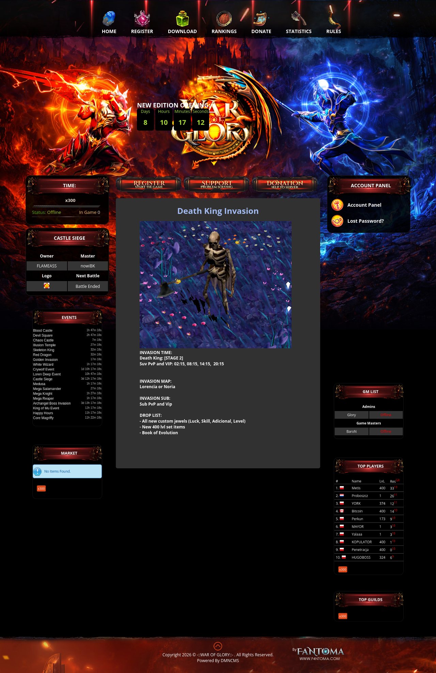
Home (109, 22)
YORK (362, 509)
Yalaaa (362, 525)
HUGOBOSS (365, 537)
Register (142, 22)
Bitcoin (363, 513)
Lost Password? (357, 221)
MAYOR (363, 521)
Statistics (299, 22)
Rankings (224, 22)
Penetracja (364, 533)
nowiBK (88, 266)
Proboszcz (364, 505)
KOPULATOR (365, 529)
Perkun (363, 517)
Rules (333, 22)
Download (182, 22)
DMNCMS (230, 660)
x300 (54, 480)
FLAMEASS (47, 266)
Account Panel (356, 205)
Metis (362, 501)
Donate (261, 22)
